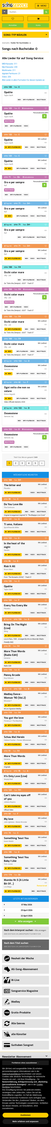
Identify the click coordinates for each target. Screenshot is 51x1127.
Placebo (7, 488)
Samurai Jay (8, 369)
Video (26, 126)
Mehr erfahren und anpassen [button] (25, 1121)
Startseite (6, 43)
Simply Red (8, 779)
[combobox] (25, 11)
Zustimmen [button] (25, 1115)
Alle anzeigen (25, 921)
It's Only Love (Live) (15, 776)
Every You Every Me (15, 605)
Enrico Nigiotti (9, 394)
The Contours (9, 507)
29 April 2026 (26, 910)
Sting (6, 631)
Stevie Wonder (21, 822)
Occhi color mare (14, 272)
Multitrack (41, 99)
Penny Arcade (12, 675)
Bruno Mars (8, 569)
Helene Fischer (10, 740)
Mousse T (8, 701)
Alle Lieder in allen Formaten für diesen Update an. (23, 80)
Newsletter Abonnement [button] (16, 1056)
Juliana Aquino (10, 802)
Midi (19, 99)
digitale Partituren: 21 (11, 73)
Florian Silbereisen (24, 740)
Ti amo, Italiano (13, 524)
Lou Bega (7, 887)
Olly (5, 275)
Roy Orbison (9, 678)
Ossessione (11, 366)
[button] (4, 11)
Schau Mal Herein (14, 737)
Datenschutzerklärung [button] (11, 1074)
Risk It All (9, 566)
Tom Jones (8, 864)
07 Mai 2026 (26, 905)
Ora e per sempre (14, 182)
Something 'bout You (16, 838)
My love (8, 819)
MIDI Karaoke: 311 (9, 64)
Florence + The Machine (13, 721)
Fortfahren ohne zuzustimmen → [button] (25, 1063)
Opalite (8, 92)
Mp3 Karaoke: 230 (9, 67)
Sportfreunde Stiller (11, 527)
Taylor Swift (8, 95)
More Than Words (14, 756)
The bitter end (12, 485)
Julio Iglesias (9, 822)
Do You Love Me (13, 504)
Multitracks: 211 (9, 70)
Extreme (7, 658)
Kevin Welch (8, 841)
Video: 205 (6, 77)
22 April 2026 (26, 916)
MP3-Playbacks (29, 99)
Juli (9, 275)
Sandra (6, 550)
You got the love (14, 717)
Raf (5, 185)
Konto (38, 25)
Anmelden (13, 25)
